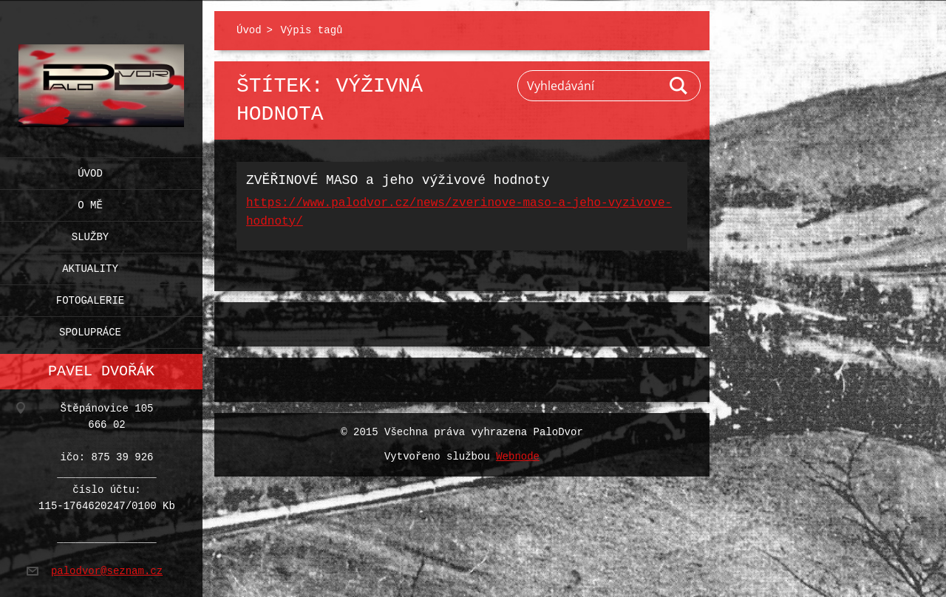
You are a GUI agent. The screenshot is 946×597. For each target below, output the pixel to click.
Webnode (518, 457)
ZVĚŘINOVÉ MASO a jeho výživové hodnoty (397, 180)
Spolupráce (90, 329)
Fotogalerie (90, 297)
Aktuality (90, 266)
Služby (90, 234)
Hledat (679, 86)
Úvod (90, 170)
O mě (90, 202)
